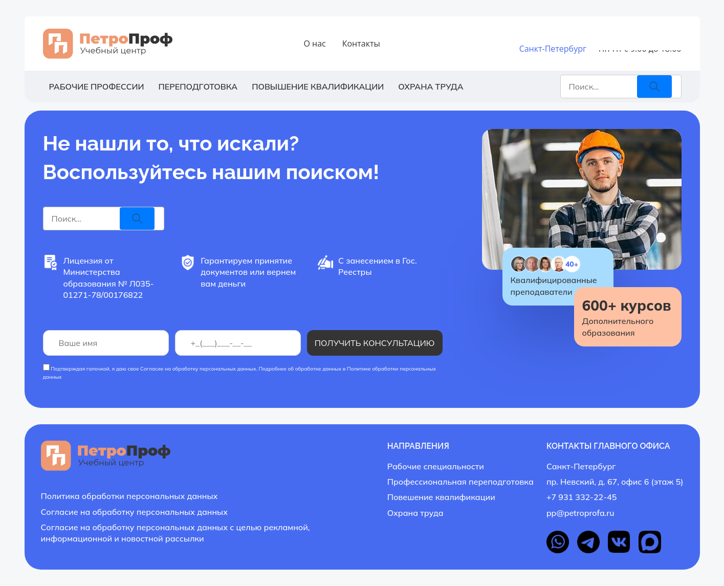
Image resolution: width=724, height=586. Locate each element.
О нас (314, 43)
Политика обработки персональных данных (129, 496)
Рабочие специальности (435, 466)
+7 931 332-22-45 (631, 38)
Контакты (361, 43)
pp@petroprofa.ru (580, 513)
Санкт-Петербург (552, 48)
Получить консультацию (375, 343)
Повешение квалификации (441, 497)
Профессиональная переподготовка (460, 481)
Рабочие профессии (96, 86)
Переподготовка (197, 86)
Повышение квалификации (318, 86)
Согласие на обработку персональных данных (198, 368)
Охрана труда (430, 86)
